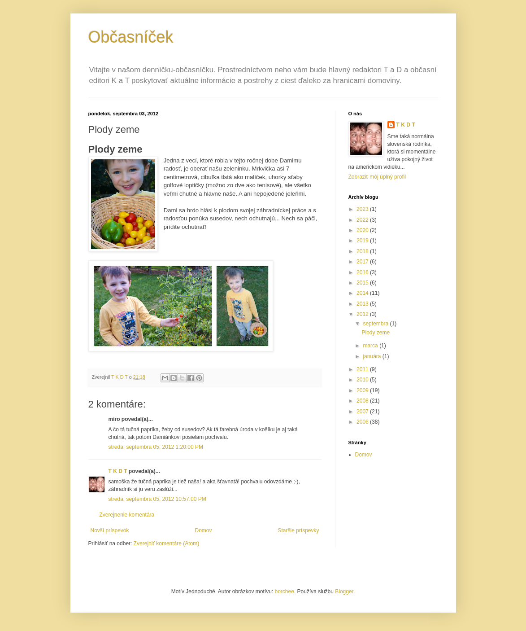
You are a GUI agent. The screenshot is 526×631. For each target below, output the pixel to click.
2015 (363, 283)
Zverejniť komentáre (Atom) (167, 543)
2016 (363, 272)
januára (372, 356)
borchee (284, 591)
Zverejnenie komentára (127, 515)
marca (371, 345)
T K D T (118, 471)
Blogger (344, 591)
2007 (363, 411)
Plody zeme (375, 332)
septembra (376, 323)
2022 (363, 220)
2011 (363, 369)
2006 (363, 422)
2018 (363, 251)
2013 (363, 304)
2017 (363, 262)
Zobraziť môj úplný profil (377, 177)
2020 (363, 230)
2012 (363, 314)
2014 (363, 293)
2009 (363, 390)
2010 (363, 380)
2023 (363, 209)
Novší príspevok (110, 530)
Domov (203, 530)
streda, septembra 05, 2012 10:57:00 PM (157, 499)
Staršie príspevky (298, 530)
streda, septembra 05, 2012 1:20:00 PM (156, 447)
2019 (363, 240)
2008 (363, 401)
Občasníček (131, 37)
